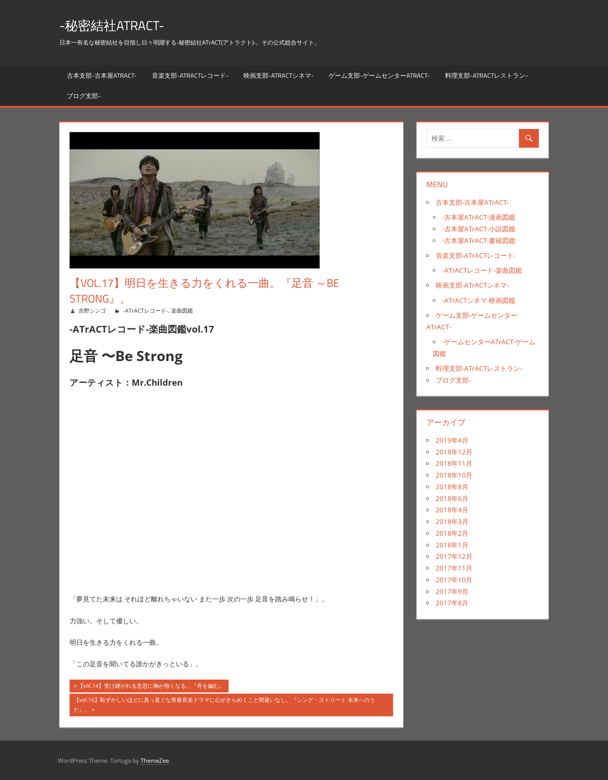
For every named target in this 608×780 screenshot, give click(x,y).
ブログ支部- (84, 95)
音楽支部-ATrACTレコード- (190, 75)
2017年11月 (454, 568)
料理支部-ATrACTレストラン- (486, 75)
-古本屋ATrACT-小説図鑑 (478, 228)
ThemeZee (155, 760)
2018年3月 (452, 521)
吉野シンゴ (92, 310)
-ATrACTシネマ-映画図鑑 (478, 300)
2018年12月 (454, 451)
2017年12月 (454, 556)
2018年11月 (454, 463)
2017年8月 (452, 602)
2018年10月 (454, 475)
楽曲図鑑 (182, 310)
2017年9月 (452, 591)
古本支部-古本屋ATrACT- (102, 75)
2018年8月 (452, 486)
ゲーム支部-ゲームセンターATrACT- (379, 75)
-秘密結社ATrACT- (116, 25)
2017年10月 (454, 579)
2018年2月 (452, 533)
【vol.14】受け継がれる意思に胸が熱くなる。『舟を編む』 (151, 686)
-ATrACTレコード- (145, 310)
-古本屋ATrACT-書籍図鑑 (478, 240)
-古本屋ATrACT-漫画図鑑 (478, 217)
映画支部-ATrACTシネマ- (278, 75)
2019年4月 (452, 440)
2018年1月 (452, 544)
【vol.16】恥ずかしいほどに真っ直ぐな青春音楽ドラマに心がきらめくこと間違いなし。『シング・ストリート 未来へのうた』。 (224, 705)
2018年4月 (452, 509)
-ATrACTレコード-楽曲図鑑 (482, 270)
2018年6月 (452, 498)
